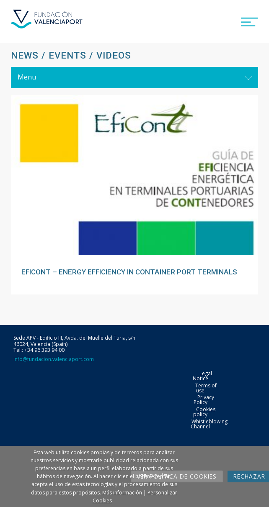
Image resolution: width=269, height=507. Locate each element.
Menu (27, 77)
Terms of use (206, 388)
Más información (122, 492)
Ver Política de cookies (177, 476)
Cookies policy (204, 412)
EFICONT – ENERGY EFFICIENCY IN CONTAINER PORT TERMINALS (129, 272)
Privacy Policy (204, 400)
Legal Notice (202, 376)
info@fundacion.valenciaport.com (53, 359)
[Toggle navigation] (248, 77)
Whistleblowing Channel (209, 424)
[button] (249, 20)
